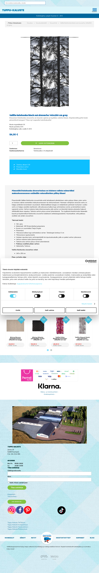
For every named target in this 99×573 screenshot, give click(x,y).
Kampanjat (80, 538)
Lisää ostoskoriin (45, 143)
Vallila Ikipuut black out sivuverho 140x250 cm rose (82, 338)
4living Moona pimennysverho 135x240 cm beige (15, 338)
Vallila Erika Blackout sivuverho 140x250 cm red (60, 338)
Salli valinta (49, 310)
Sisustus (30, 23)
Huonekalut (9, 538)
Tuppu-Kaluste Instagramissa (18, 525)
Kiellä (18, 310)
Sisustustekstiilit (41, 23)
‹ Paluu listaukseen (14, 23)
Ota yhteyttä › (17, 501)
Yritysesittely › (12, 496)
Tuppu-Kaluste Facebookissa (17, 527)
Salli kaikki (81, 310)
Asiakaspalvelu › (49, 394)
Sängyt (23, 538)
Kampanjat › (12, 494)
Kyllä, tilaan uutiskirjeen (19, 483)
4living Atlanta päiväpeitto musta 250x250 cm (37, 338)
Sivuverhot (53, 23)
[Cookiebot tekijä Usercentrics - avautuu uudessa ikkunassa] (86, 261)
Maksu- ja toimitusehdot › (49, 392)
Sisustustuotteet (63, 538)
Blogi (92, 538)
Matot (33, 538)
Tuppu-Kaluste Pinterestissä (17, 529)
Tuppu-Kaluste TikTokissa (16, 522)
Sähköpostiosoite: (14, 470)
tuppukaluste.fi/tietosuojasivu (29, 284)
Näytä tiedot (87, 304)
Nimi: (9, 476)
